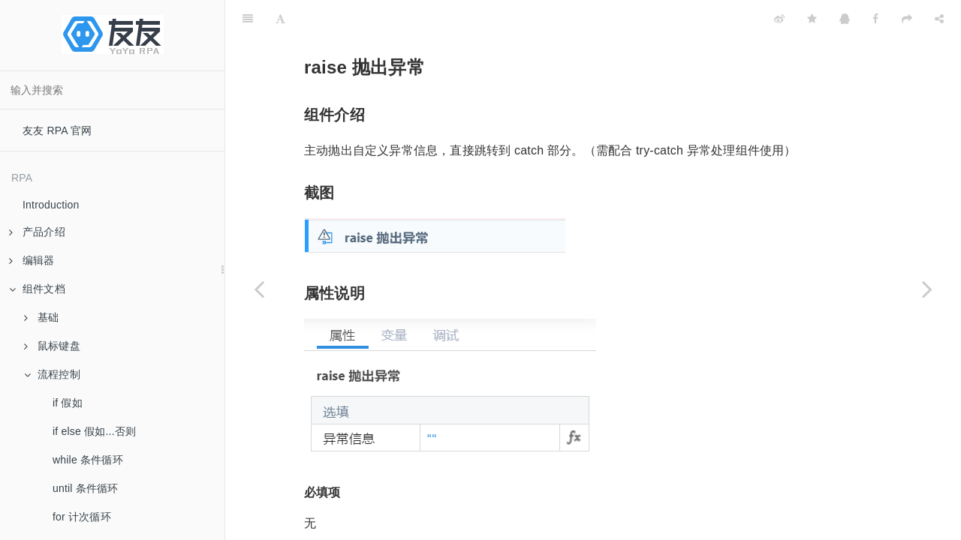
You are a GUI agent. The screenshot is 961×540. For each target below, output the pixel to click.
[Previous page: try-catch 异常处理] (259, 289)
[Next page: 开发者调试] (927, 289)
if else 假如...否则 (94, 431)
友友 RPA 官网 (57, 130)
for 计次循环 (82, 517)
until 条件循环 (86, 488)
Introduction (51, 205)
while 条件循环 (88, 460)
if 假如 (68, 403)
